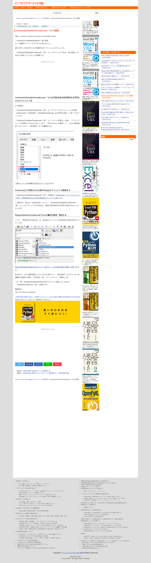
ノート (99, 500)
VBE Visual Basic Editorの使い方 (90, 481)
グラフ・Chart (40, 525)
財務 (52, 516)
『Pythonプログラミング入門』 (80, 7)
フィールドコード (45, 483)
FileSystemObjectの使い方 (88, 483)
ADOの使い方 (105, 481)
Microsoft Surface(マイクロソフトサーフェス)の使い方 (98, 531)
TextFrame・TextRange (90, 500)
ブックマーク (29, 496)
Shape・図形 (46, 496)
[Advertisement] (47, 77)
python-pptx (105, 538)
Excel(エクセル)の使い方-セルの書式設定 (27, 508)
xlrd (97, 536)
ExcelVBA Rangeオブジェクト (24, 531)
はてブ (38, 364)
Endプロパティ (33, 534)
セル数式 (46, 537)
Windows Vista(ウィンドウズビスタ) (112, 525)
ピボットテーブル (44, 527)
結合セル (58, 537)
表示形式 (46, 18)
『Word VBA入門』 (41, 7)
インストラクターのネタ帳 (28, 3)
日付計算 (21, 516)
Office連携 (22, 496)
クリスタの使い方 (124, 541)
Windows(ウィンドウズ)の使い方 (90, 521)
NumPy (105, 536)
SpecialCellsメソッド (24, 536)
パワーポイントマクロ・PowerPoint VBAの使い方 (95, 494)
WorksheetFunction (24, 527)
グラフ (21, 503)
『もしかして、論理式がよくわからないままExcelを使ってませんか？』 (36, 548)
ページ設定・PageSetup (39, 491)
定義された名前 (35, 527)
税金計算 (57, 516)
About (23, 7)
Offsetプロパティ (42, 534)
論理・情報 (34, 516)
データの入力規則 (47, 505)
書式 (85, 491)
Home (16, 7)
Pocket (57, 364)
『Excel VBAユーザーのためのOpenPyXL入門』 (95, 546)
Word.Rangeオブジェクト (26, 492)
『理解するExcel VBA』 (58, 7)
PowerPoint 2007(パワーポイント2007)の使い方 (96, 514)
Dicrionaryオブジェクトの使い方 (107, 483)
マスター (118, 496)
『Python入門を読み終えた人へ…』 (91, 548)
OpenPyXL (87, 536)
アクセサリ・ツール (104, 523)
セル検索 (52, 537)
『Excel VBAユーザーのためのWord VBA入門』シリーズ (32, 544)
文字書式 (34, 485)
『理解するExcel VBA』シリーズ (25, 546)
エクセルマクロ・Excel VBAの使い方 (26, 519)
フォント (42, 494)
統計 (66, 516)
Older (25, 24)
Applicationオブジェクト (25, 523)
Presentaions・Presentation (91, 496)
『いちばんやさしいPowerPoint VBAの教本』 (29, 542)
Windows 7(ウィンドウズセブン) (92, 525)
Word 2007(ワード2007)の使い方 (92, 512)
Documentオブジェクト (25, 491)
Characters (60, 525)
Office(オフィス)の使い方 (88, 504)
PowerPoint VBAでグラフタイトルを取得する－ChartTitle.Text (46, 373)
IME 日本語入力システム (90, 523)
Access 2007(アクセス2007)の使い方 (93, 516)
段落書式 (28, 485)
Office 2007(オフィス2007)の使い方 (91, 510)
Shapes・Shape (23, 528)
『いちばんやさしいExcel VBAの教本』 (27, 540)
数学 (62, 516)
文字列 (47, 516)
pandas (110, 536)
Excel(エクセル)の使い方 (23, 499)
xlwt (101, 536)
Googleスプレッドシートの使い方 (90, 486)
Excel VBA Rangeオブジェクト (31, 18)
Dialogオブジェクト (59, 528)
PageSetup (50, 528)
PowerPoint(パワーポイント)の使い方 (91, 488)
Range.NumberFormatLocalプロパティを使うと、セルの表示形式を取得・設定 (44, 267)
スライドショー (107, 500)
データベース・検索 (35, 501)
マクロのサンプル (52, 521)
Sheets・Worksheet (52, 523)
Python (83, 533)
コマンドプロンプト (115, 523)
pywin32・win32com (115, 538)
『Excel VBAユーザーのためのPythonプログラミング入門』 (98, 542)
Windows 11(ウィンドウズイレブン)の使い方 (95, 529)
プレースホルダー (98, 498)
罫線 (41, 537)
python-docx (98, 538)
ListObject (21, 525)
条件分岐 (21, 521)
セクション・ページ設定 (33, 483)
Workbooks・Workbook (39, 523)
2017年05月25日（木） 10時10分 (27, 26)
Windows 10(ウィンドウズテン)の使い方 (117, 527)
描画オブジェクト (42, 485)
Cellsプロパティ (23, 534)
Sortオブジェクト (30, 525)
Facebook (29, 364)
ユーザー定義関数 (55, 527)
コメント (36, 537)
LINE (47, 364)
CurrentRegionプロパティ (55, 534)
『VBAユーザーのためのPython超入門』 (92, 544)
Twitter (19, 364)
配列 (26, 521)
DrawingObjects (42, 528)
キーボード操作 (40, 503)
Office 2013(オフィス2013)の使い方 (113, 519)
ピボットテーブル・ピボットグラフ (32, 505)
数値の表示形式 (32, 510)
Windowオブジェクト (51, 494)
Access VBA (101, 503)
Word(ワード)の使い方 (22, 481)
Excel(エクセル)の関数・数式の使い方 (27, 513)
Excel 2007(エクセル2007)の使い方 (112, 512)
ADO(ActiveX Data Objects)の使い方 (116, 503)
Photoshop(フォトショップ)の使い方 (107, 541)
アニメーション (116, 500)
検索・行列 (41, 516)
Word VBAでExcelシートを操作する (36, 371)
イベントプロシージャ (41, 521)
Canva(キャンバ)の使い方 (88, 541)
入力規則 (21, 537)
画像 (114, 498)
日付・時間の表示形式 (43, 510)
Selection (36, 492)
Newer (19, 24)
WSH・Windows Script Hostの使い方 (91, 484)
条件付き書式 (22, 510)
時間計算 (27, 516)
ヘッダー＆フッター (59, 491)
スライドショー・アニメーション (96, 491)
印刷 (23, 485)
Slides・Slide (110, 496)
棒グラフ (26, 503)
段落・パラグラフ (24, 494)
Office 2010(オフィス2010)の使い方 (91, 519)
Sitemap (30, 7)
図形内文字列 (32, 528)
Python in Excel (118, 536)
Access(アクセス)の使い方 (88, 503)
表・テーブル (37, 496)
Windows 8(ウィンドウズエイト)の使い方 (95, 527)
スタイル (42, 492)
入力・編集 (22, 483)
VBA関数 (31, 521)
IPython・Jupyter (88, 538)
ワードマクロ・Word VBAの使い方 (26, 488)
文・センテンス (34, 494)
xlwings (93, 536)
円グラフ (32, 503)
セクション (50, 491)
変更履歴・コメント (56, 496)
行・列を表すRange (37, 536)
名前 (28, 501)
